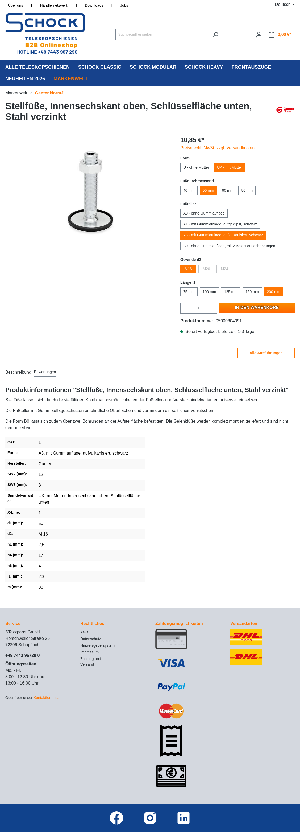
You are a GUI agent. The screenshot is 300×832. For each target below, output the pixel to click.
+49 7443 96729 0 (22, 655)
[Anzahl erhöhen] (211, 308)
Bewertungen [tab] (45, 372)
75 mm (189, 292)
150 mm (252, 292)
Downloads (94, 5)
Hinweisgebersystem (97, 645)
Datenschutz (90, 639)
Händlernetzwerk (54, 5)
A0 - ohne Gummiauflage (204, 213)
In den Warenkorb (257, 307)
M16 (188, 269)
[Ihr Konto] (258, 34)
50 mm (208, 190)
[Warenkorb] (280, 34)
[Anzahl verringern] (185, 308)
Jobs (124, 5)
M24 (224, 269)
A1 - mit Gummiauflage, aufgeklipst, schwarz (220, 224)
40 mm (189, 190)
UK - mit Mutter (229, 167)
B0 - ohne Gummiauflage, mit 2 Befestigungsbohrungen (229, 246)
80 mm (247, 190)
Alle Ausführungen (266, 353)
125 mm (231, 292)
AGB (84, 632)
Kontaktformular (47, 697)
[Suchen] (215, 34)
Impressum (89, 652)
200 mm (274, 292)
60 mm (228, 190)
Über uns (15, 5)
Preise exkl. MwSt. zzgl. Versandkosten (217, 148)
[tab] (18, 372)
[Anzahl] (198, 308)
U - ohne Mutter (196, 167)
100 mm (209, 292)
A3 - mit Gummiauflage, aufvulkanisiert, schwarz (223, 235)
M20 (206, 269)
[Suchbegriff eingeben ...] (162, 34)
